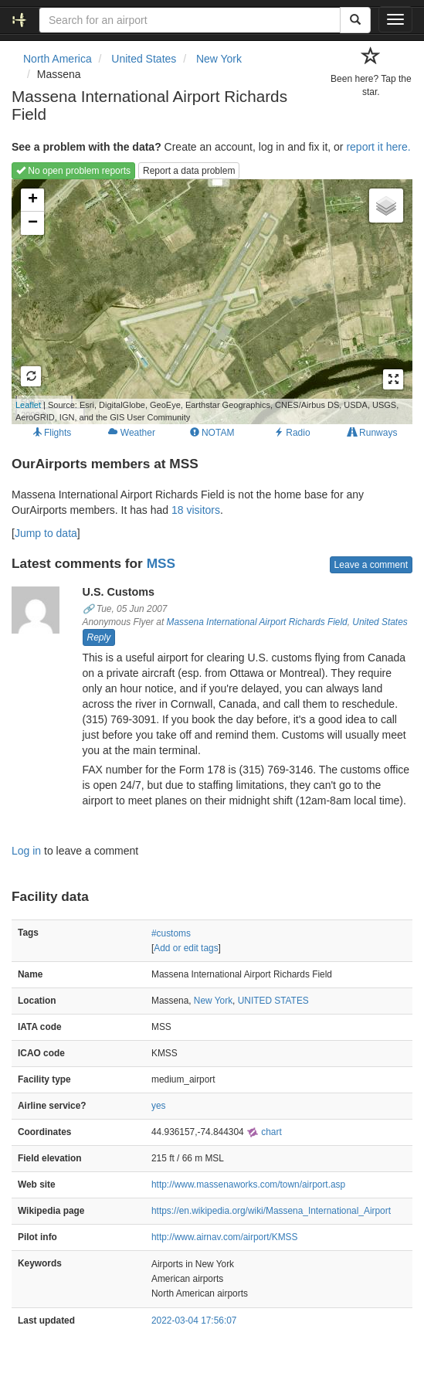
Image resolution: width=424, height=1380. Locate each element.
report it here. (378, 147)
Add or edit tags (186, 948)
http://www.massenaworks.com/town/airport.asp (248, 1184)
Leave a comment (371, 564)
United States (379, 622)
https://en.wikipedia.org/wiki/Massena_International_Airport (271, 1210)
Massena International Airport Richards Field (257, 622)
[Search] (355, 20)
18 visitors (195, 510)
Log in (26, 851)
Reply (99, 637)
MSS (161, 563)
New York (213, 1000)
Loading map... (205, 301)
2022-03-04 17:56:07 (193, 1320)
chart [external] (264, 1132)
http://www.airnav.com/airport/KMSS (224, 1237)
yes (158, 1105)
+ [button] (33, 200)
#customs (171, 933)
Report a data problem (189, 170)
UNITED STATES (273, 1000)
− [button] (33, 223)
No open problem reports (73, 170)
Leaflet (28, 405)
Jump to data (46, 533)
